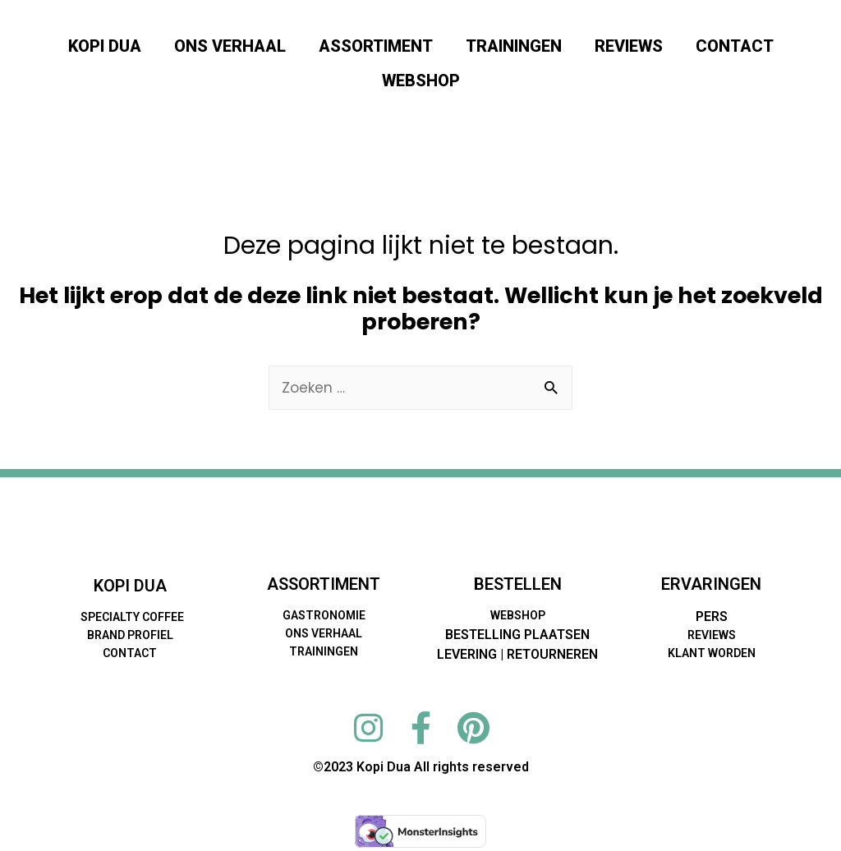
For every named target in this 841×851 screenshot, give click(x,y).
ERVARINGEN (711, 585)
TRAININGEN (514, 46)
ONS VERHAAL (230, 46)
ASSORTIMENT (376, 46)
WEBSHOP (421, 80)
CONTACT (735, 46)
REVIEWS (629, 46)
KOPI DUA (104, 46)
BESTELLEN (518, 585)
